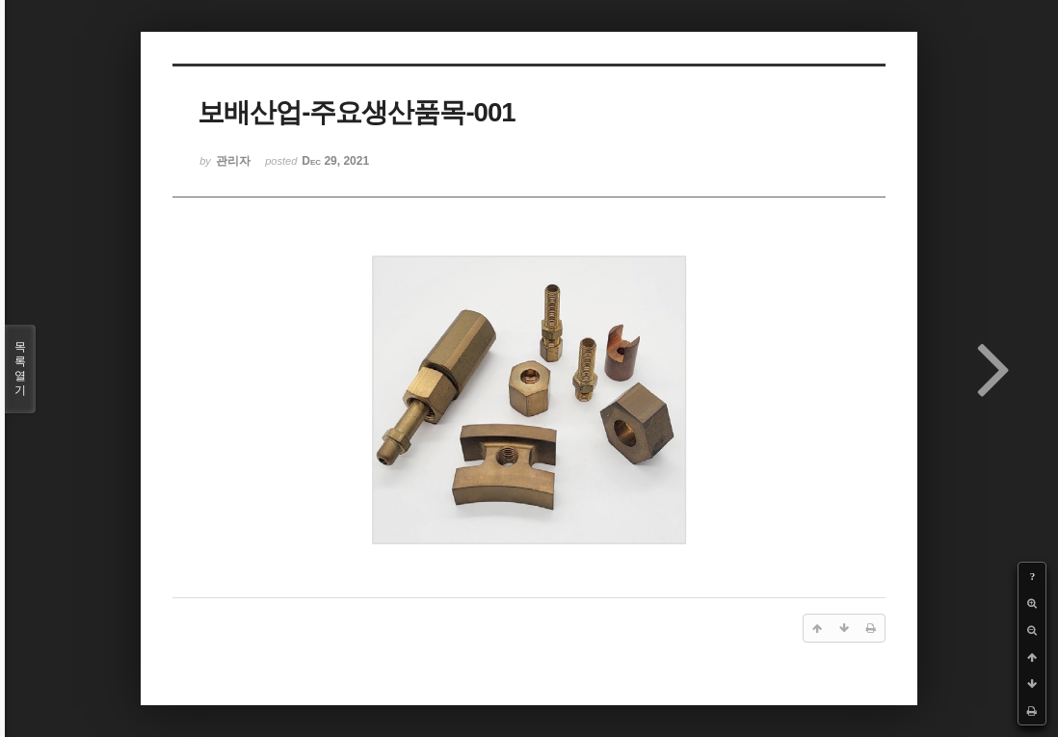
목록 (20, 369)
